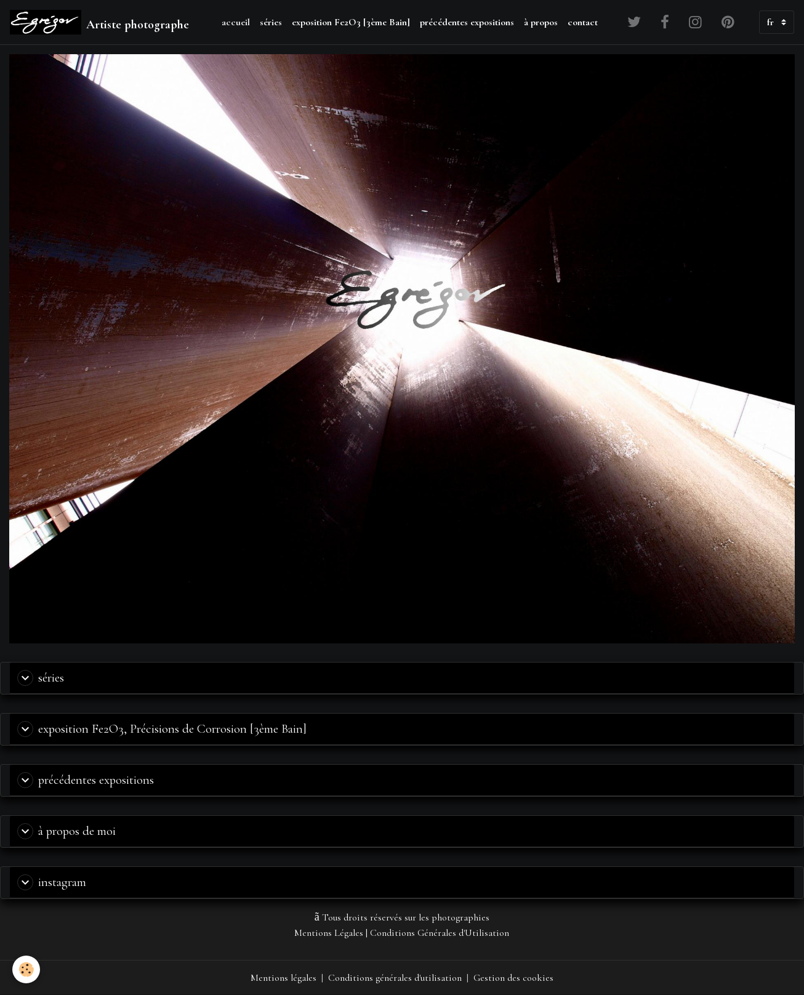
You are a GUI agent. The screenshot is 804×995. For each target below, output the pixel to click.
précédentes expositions (467, 22)
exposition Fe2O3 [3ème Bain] (351, 22)
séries (271, 22)
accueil (236, 22)
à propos (541, 22)
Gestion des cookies (513, 978)
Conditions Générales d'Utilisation (439, 933)
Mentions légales (283, 978)
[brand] (99, 22)
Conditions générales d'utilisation (395, 978)
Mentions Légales (328, 933)
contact (583, 22)
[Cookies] (26, 969)
